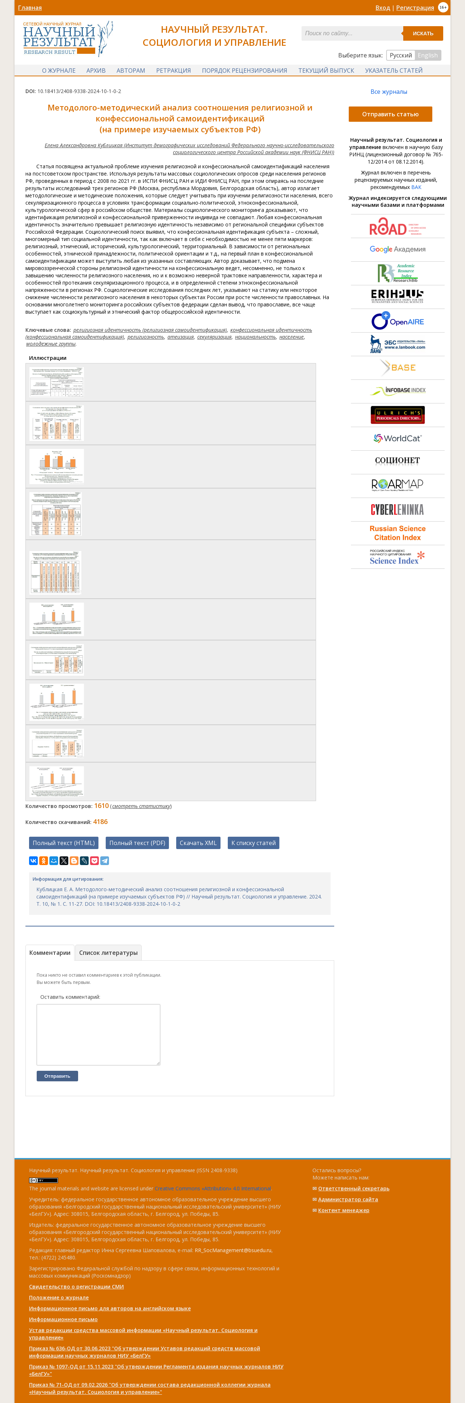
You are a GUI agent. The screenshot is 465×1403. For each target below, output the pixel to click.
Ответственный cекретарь (353, 1188)
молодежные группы (51, 343)
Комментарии (49, 953)
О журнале (59, 70)
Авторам (131, 70)
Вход (383, 8)
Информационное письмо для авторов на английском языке (110, 1308)
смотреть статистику (141, 806)
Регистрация (415, 8)
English (428, 55)
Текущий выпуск (326, 70)
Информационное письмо (63, 1319)
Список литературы (108, 953)
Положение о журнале (59, 1297)
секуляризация (214, 336)
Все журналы (389, 92)
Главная (30, 8)
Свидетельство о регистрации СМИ (76, 1286)
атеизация (180, 336)
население (291, 336)
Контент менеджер (343, 1210)
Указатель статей (394, 70)
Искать (423, 33)
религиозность (146, 336)
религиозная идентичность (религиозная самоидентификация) (150, 329)
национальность (255, 336)
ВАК (416, 187)
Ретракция (173, 70)
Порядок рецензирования (244, 70)
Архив (96, 70)
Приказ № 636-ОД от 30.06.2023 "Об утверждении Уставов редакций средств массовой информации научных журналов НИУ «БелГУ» (144, 1352)
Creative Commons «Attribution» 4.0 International (213, 1188)
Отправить (57, 1087)
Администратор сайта (348, 1199)
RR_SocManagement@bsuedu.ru (233, 1250)
